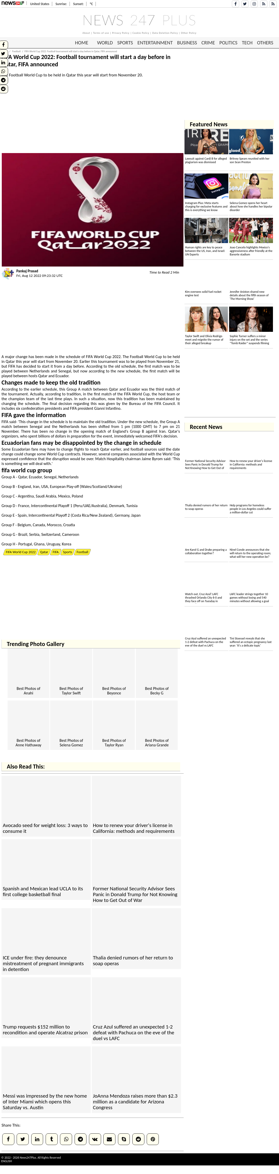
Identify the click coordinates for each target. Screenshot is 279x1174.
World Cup (102, 356)
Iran (162, 431)
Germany (122, 515)
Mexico (64, 496)
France (23, 505)
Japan (135, 515)
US (43, 486)
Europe (55, 486)
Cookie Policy (141, 33)
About (86, 33)
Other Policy (189, 33)
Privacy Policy (121, 33)
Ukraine (114, 486)
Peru (78, 505)
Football (136, 356)
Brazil (22, 534)
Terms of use (101, 33)
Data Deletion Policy (165, 33)
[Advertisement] (93, 117)
